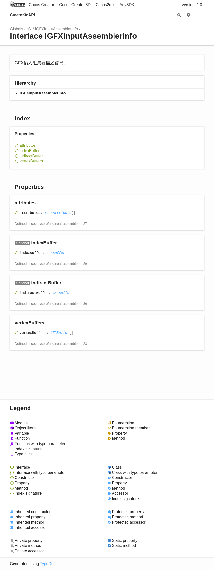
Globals (16, 29)
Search (179, 15)
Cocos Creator (41, 5)
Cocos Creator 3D (75, 5)
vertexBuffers (31, 161)
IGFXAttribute (57, 213)
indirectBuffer (31, 156)
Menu (199, 15)
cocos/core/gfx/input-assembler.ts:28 (59, 343)
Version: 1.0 (192, 5)
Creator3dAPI (22, 15)
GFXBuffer (55, 253)
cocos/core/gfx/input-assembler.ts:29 (59, 263)
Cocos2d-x (105, 5)
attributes (28, 145)
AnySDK (127, 5)
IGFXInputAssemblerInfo (56, 29)
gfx (29, 29)
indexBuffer (30, 151)
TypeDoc (47, 564)
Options (188, 15)
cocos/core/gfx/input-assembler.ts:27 (59, 223)
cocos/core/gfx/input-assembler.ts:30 (59, 303)
